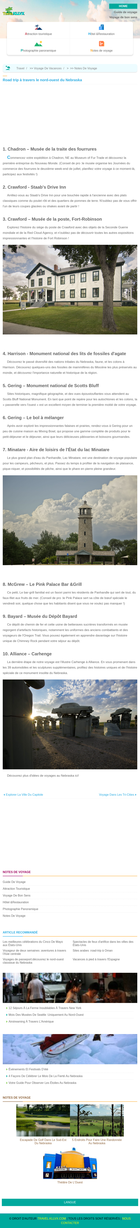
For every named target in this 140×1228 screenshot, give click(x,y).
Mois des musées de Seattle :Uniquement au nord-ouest (46, 1014)
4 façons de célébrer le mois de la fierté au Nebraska (46, 1076)
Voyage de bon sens (123, 17)
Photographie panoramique (20, 909)
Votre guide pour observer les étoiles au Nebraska (42, 1082)
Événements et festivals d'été (28, 1069)
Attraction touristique (16, 888)
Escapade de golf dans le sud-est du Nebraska (43, 1141)
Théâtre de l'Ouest (70, 1182)
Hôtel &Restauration (16, 902)
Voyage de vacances (48, 68)
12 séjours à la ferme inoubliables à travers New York (45, 1008)
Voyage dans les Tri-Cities (116, 794)
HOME (123, 6)
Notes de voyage (85, 68)
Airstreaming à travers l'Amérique (31, 1021)
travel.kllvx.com (52, 1218)
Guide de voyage (125, 12)
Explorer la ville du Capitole (24, 794)
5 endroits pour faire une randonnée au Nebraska (97, 1141)
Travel (20, 68)
